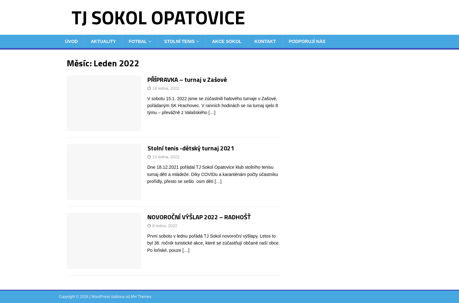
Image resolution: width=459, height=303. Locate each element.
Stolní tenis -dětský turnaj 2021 (190, 148)
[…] (211, 112)
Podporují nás (307, 41)
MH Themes (141, 296)
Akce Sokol (226, 41)
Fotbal (138, 41)
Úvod (71, 41)
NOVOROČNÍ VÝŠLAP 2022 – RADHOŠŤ (199, 217)
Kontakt (265, 41)
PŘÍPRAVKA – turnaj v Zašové (187, 79)
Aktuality (103, 41)
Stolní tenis (179, 41)
